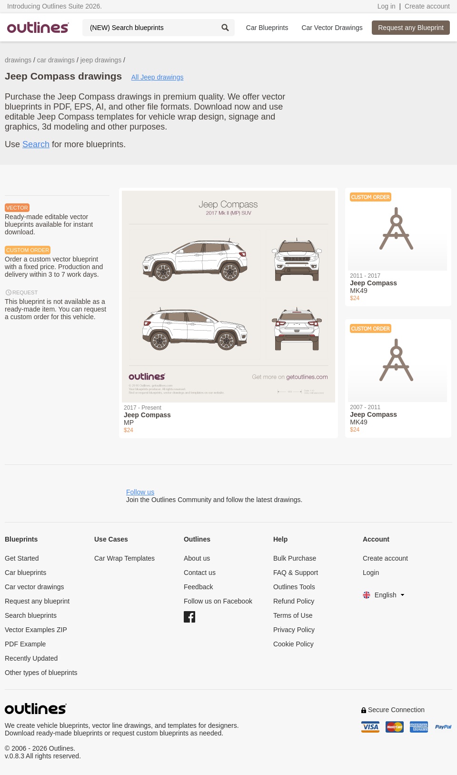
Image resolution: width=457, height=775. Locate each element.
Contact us (200, 572)
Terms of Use (292, 615)
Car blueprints (25, 572)
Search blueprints (31, 615)
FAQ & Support (295, 572)
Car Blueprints (267, 27)
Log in (387, 6)
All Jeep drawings (157, 77)
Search (36, 144)
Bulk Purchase (294, 558)
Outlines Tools (294, 587)
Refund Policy (293, 601)
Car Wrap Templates (124, 558)
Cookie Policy (293, 644)
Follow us (140, 492)
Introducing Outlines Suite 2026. (54, 6)
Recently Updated (31, 658)
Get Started (22, 558)
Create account (427, 6)
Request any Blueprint (411, 27)
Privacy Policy (294, 630)
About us (197, 558)
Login (371, 572)
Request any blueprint (37, 601)
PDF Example (25, 644)
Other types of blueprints (41, 672)
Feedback (198, 587)
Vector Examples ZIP (36, 630)
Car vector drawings (34, 587)
